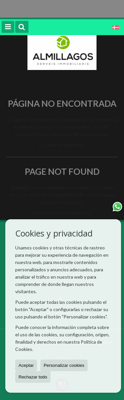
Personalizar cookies (64, 365)
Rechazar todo (33, 376)
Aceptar (26, 365)
